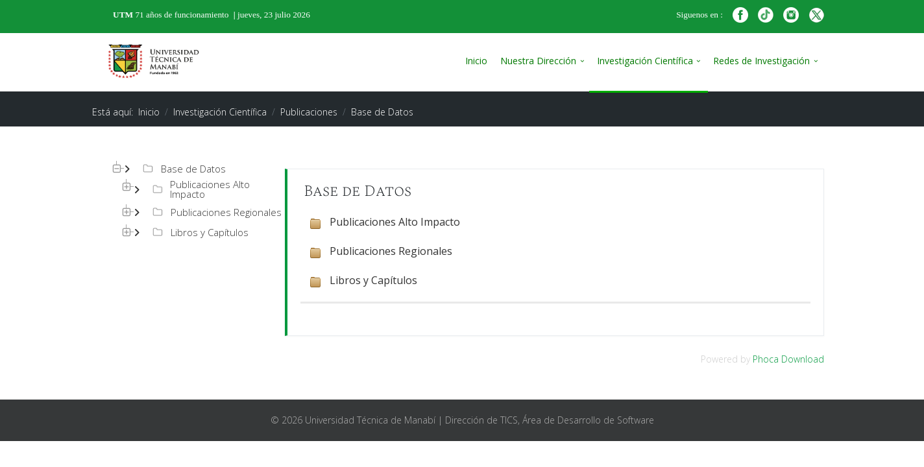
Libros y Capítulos (199, 232)
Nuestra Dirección (538, 60)
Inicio (476, 60)
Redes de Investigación (761, 60)
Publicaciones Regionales (216, 212)
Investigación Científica (645, 60)
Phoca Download (788, 359)
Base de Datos (183, 169)
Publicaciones (308, 112)
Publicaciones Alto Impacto (200, 189)
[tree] (184, 202)
